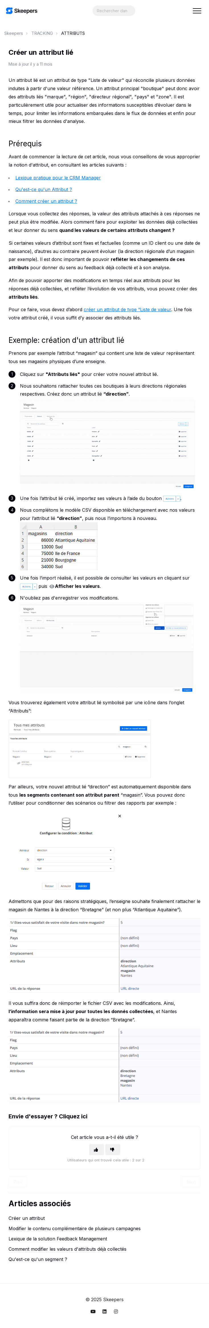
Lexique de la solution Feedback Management (58, 1239)
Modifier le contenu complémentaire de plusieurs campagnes (75, 1228)
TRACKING (42, 33)
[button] (196, 10)
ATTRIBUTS (73, 33)
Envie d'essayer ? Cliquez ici (48, 1116)
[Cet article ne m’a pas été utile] (112, 1149)
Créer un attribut (27, 1218)
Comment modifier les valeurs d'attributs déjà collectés (67, 1249)
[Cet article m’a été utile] (96, 1149)
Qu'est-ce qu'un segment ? (38, 1259)
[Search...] (114, 10)
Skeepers (13, 33)
